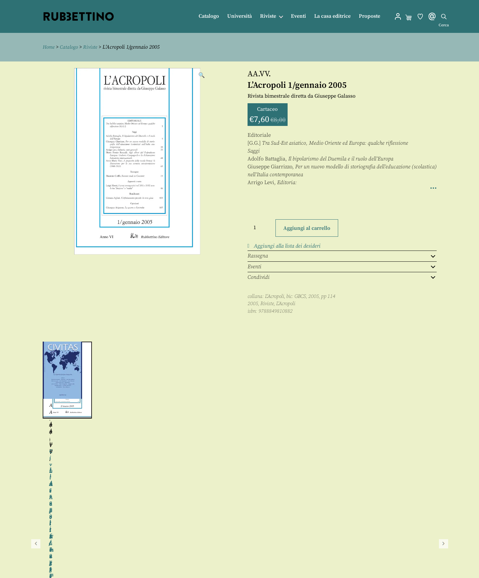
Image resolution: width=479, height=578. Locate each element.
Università (239, 16)
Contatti (245, 542)
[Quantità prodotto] (261, 227)
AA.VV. (259, 74)
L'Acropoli (274, 296)
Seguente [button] (443, 399)
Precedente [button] (35, 399)
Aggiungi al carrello (306, 228)
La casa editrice (332, 16)
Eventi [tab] (342, 266)
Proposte (369, 16)
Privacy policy (251, 557)
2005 (253, 303)
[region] (240, 399)
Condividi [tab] (342, 277)
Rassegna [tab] (342, 256)
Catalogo (209, 16)
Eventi (298, 16)
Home (49, 47)
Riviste (268, 16)
